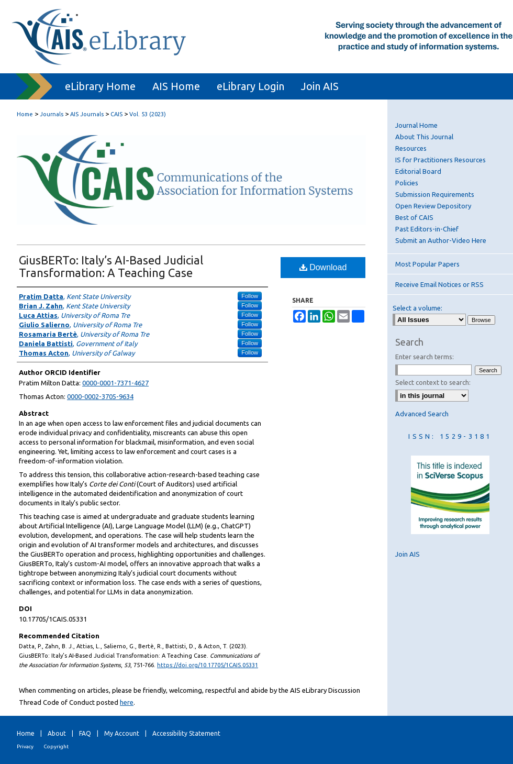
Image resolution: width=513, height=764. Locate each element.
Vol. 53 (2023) (147, 114)
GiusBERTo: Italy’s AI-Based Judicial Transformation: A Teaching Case (111, 266)
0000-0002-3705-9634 (100, 396)
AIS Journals (87, 114)
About (57, 733)
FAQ (85, 733)
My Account (121, 733)
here (126, 702)
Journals (51, 114)
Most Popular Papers (427, 264)
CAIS (116, 114)
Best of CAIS (414, 217)
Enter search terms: (424, 356)
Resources (411, 148)
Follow (249, 296)
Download (323, 267)
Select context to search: (433, 382)
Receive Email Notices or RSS (439, 284)
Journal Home (416, 125)
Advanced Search (422, 413)
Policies (406, 182)
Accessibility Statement (186, 733)
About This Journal (424, 136)
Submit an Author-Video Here (440, 240)
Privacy (25, 746)
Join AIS (407, 554)
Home (25, 114)
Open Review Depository (433, 205)
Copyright (56, 746)
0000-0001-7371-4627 (115, 382)
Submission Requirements (434, 194)
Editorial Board (418, 171)
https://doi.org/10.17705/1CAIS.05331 (207, 665)
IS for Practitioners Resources (440, 159)
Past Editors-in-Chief (427, 228)
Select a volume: (417, 308)
